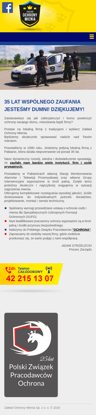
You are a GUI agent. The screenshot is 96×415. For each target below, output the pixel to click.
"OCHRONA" (81, 229)
